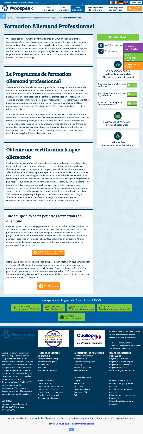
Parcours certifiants (82, 389)
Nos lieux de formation (48, 370)
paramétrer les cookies (83, 423)
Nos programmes (78, 8)
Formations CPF (80, 392)
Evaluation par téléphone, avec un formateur (110, 103)
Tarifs (76, 395)
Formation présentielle (83, 355)
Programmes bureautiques (120, 364)
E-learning (78, 364)
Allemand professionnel (70, 17)
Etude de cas (43, 364)
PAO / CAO (78, 386)
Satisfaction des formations (50, 395)
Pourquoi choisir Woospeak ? (50, 358)
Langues (77, 380)
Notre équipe (12, 261)
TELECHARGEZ (117, 142)
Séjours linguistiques (82, 367)
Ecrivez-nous (107, 51)
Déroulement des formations (50, 386)
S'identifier (136, 2)
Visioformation (80, 358)
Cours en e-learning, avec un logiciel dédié (112, 94)
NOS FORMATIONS (82, 377)
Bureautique (79, 383)
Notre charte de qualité (47, 361)
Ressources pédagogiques (49, 398)
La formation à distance (48, 389)
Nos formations (63, 8)
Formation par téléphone (84, 361)
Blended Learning (81, 370)
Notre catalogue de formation (122, 370)
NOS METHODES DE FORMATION (89, 353)
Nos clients (42, 367)
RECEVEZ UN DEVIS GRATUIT (118, 121)
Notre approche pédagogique (115, 8)
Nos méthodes (48, 8)
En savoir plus (62, 423)
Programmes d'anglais (118, 358)
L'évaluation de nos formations (51, 392)
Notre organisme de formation (94, 8)
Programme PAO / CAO (119, 367)
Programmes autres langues (44, 17)
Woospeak (7, 17)
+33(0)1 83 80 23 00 (111, 45)
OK (71, 430)
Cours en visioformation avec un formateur (112, 85)
